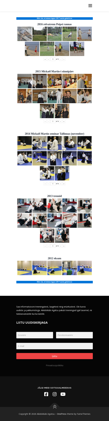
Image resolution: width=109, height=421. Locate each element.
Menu (90, 5)
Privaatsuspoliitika (54, 365)
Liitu (54, 356)
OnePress (61, 413)
